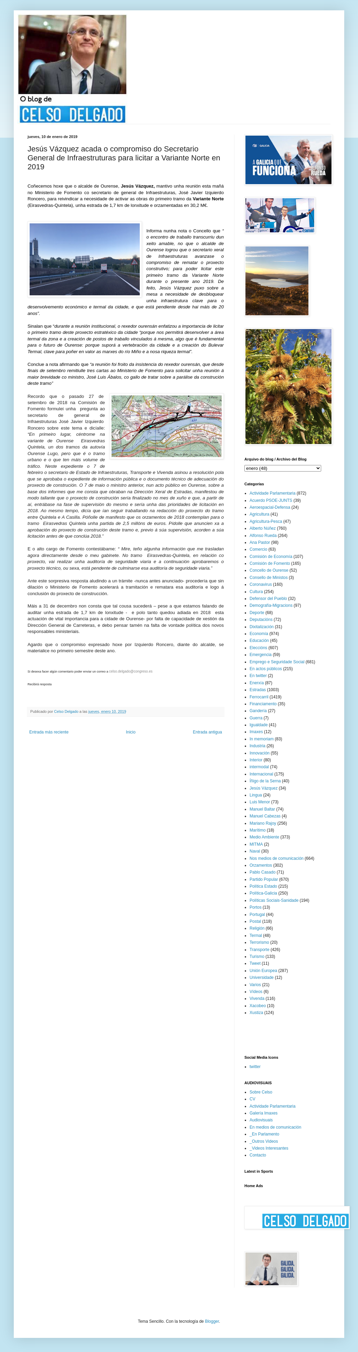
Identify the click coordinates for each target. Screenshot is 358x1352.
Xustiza (256, 1012)
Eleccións (258, 647)
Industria (257, 745)
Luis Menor (260, 802)
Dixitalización (262, 626)
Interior (256, 760)
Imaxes (256, 731)
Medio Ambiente (264, 837)
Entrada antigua (207, 732)
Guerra (256, 718)
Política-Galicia (263, 893)
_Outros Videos (264, 1141)
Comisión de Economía (271, 556)
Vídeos (256, 991)
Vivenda (257, 998)
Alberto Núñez (263, 528)
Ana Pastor (260, 542)
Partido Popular (264, 879)
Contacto (258, 1155)
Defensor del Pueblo (268, 598)
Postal (255, 921)
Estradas (258, 689)
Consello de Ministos (269, 577)
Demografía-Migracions (271, 605)
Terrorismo (259, 942)
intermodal (259, 766)
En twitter (258, 675)
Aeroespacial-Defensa (270, 507)
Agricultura (259, 514)
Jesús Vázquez (263, 788)
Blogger (212, 1321)
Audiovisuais (261, 1120)
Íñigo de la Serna (265, 781)
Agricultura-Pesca (266, 521)
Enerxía (257, 682)
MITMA (256, 844)
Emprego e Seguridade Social (277, 661)
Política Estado (263, 886)
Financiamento (263, 703)
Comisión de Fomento (270, 563)
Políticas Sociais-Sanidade (274, 900)
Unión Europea (263, 970)
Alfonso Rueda (263, 535)
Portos (256, 907)
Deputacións (261, 619)
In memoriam (262, 739)
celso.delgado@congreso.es (130, 671)
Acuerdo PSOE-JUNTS (271, 500)
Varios (255, 984)
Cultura (256, 591)
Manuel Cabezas (265, 816)
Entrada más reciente (49, 732)
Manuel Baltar (262, 809)
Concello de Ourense (269, 570)
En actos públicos (266, 668)
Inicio (131, 732)
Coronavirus (261, 584)
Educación (259, 640)
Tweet (255, 963)
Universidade (262, 977)
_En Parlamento (264, 1134)
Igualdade (259, 724)
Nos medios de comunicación (277, 858)
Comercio (258, 549)
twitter (255, 1066)
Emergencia (261, 654)
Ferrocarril (259, 697)
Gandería (258, 710)
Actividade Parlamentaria (272, 493)
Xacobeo (258, 1005)
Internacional (261, 774)
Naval (255, 851)
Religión (257, 928)
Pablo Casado (262, 872)
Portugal (257, 914)
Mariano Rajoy (263, 823)
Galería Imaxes (263, 1113)
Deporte (257, 612)
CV (252, 1099)
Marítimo (258, 830)
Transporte (260, 949)
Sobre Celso (261, 1092)
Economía (259, 633)
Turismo (257, 956)
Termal (256, 935)
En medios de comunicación (275, 1127)
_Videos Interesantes (269, 1148)
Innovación (260, 753)
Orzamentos (261, 865)
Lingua (256, 795)
